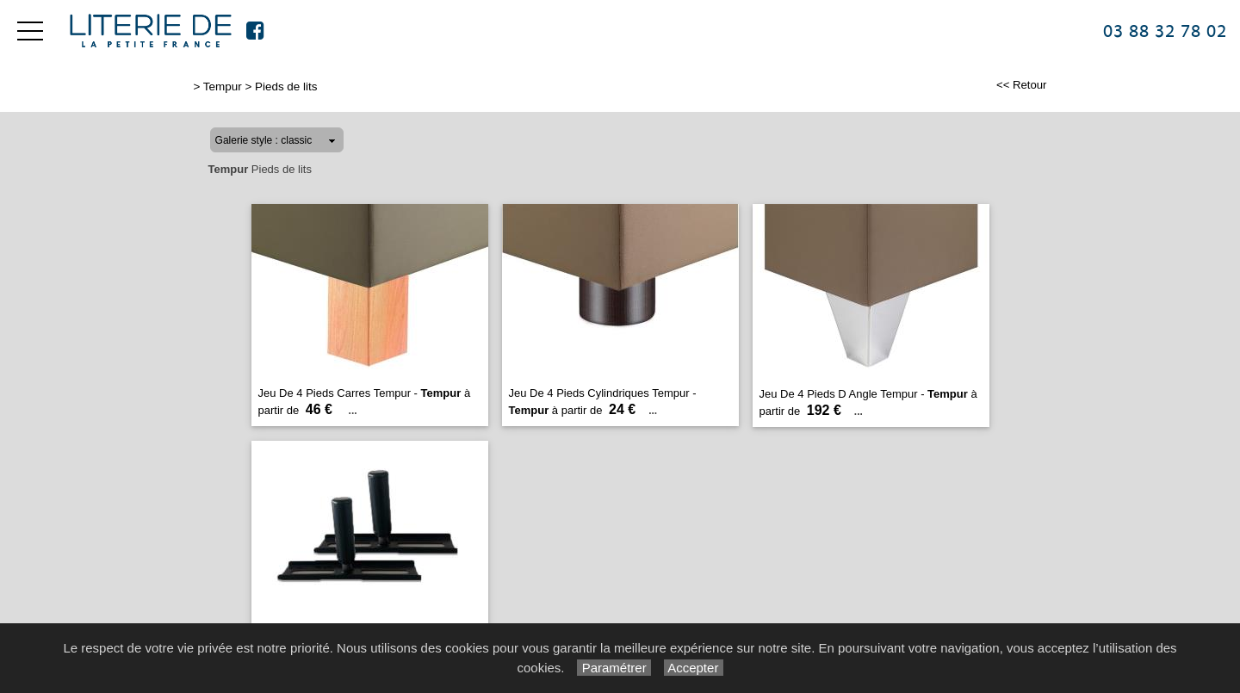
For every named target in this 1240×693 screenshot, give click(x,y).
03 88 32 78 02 (1165, 31)
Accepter (693, 667)
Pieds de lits (286, 86)
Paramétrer (613, 667)
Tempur (222, 86)
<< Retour (1021, 84)
